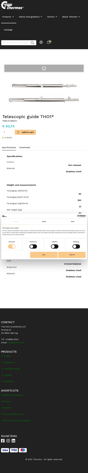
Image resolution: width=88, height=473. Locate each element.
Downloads (24, 147)
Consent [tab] (15, 221)
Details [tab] (44, 221)
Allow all (72, 255)
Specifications (9, 147)
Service (51, 17)
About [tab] (72, 221)
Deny (43, 255)
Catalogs (8, 30)
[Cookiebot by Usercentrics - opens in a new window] (74, 216)
